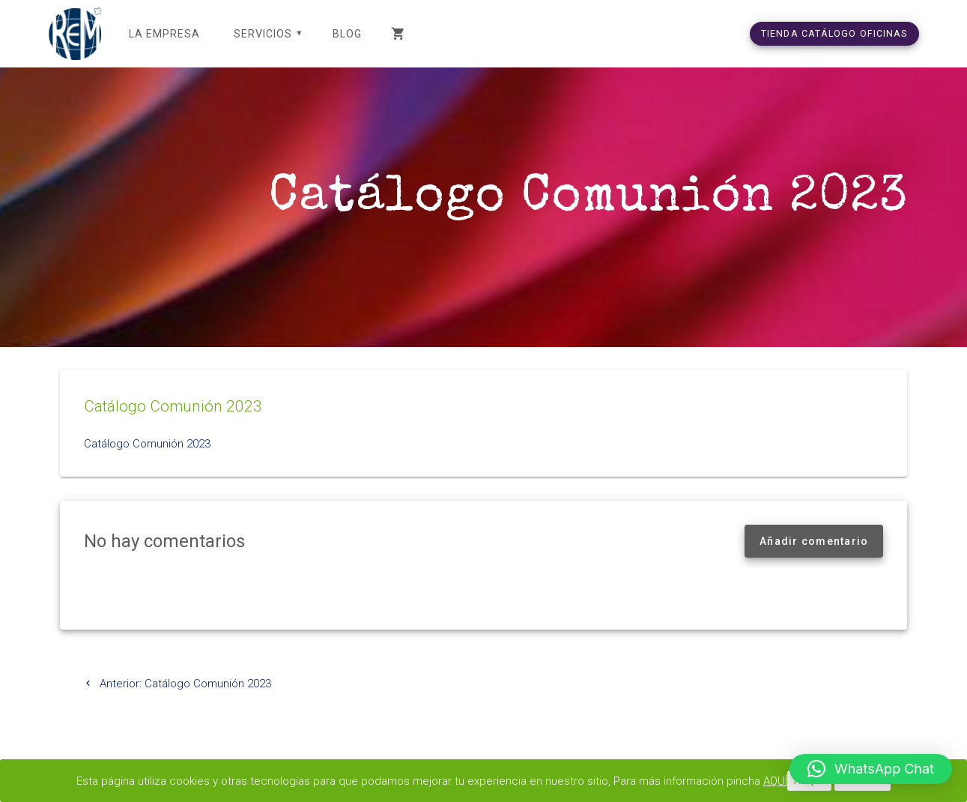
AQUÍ (775, 781)
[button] (870, 769)
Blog (347, 34)
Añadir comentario (814, 541)
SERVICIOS (263, 34)
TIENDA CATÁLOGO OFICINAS (834, 33)
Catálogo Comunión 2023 (147, 443)
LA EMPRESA (164, 34)
